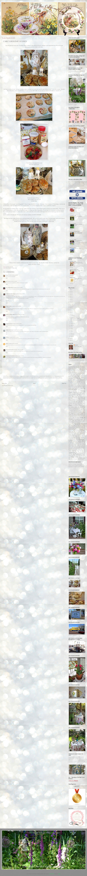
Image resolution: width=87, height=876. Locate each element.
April (71, 331)
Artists (80, 374)
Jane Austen (78, 415)
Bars (80, 375)
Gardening (82, 406)
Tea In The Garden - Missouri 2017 (77, 441)
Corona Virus (71, 395)
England (79, 401)
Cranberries (80, 395)
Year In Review (79, 458)
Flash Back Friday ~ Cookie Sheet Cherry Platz (79, 271)
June (71, 328)
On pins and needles (77, 208)
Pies (69, 426)
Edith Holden (75, 401)
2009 (70, 340)
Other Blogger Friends (72, 425)
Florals (70, 405)
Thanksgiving (73, 450)
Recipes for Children (71, 428)
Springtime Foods (79, 432)
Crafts (77, 395)
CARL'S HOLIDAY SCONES (74, 318)
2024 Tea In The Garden (79, 370)
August (72, 325)
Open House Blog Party (82, 424)
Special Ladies (80, 431)
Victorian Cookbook (82, 454)
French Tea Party (77, 405)
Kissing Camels (74, 416)
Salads (79, 429)
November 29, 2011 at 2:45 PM (17, 287)
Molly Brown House (80, 421)
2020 (70, 299)
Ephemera (79, 402)
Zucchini (82, 459)
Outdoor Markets (78, 425)
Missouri (76, 421)
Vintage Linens (74, 456)
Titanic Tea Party (80, 451)
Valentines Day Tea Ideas (81, 453)
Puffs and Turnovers (78, 426)
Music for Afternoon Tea (77, 422)
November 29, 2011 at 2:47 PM (20, 293)
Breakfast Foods (78, 380)
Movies (84, 421)
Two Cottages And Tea (9, 287)
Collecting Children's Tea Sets (75, 388)
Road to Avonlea (79, 428)
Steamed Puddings (76, 433)
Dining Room (81, 399)
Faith (84, 402)
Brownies (82, 380)
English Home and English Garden (73, 402)
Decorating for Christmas (78, 396)
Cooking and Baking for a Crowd (80, 394)
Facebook (82, 402)
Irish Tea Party (73, 415)
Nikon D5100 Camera (79, 423)
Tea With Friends (72, 207)
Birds (74, 379)
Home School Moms (77, 413)
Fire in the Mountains (74, 404)
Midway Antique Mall (72, 421)
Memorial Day (78, 419)
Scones (81, 429)
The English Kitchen (73, 261)
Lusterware (74, 419)
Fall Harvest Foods (72, 403)
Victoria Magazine (76, 454)
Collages (70, 388)
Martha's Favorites (9, 323)
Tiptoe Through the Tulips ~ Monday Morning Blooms (79, 233)
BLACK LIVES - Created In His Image (80, 379)
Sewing (76, 430)
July (71, 326)
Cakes (79, 381)
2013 (70, 310)
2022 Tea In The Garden (75, 368)
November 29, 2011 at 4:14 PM (19, 314)
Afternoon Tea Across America (81, 372)
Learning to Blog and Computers (74, 417)
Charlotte (7, 337)
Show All (84, 255)
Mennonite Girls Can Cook (74, 269)
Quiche (82, 427)
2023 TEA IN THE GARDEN (76, 369)
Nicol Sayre (73, 423)
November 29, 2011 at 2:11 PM (12, 281)
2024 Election (83, 369)
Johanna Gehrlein (9, 306)
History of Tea (77, 412)
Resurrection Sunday (77, 248)
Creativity (84, 395)
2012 (70, 312)
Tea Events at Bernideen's (72, 439)
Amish (82, 373)
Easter (72, 401)
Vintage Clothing (78, 455)
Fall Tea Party (77, 403)
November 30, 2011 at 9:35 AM (13, 343)
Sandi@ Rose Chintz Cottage (10, 293)
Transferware (72, 452)
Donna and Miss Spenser (10, 349)
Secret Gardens (73, 430)
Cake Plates (76, 381)
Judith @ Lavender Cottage (10, 314)
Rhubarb (76, 428)
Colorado (74, 392)
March (72, 333)
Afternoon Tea (74, 372)
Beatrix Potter (83, 375)
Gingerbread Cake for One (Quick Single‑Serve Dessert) (79, 262)
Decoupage (73, 399)
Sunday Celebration (72, 434)
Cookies (74, 394)
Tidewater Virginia (71, 451)
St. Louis (71, 433)
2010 (70, 338)
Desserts (76, 399)
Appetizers (77, 374)
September (72, 323)
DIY (84, 399)
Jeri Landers (81, 415)
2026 (70, 289)
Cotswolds (75, 395)
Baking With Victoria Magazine (75, 375)
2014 (70, 309)
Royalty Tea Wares (71, 429)
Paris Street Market (82, 425)
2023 (70, 294)
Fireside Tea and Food (81, 404)
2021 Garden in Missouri (75, 367)
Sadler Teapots (76, 429)
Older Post (64, 383)
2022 (70, 296)
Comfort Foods (78, 393)
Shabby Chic (73, 431)
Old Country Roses (75, 424)
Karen (7, 275)
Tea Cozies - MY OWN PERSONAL (78, 437)
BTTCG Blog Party (71, 381)
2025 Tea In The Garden (79, 371)
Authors (82, 374)
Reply (7, 284)
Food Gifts (73, 405)
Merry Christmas (77, 420)
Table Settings (75, 435)
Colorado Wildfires (73, 393)
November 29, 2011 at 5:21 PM (16, 323)
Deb (6, 281)
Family (81, 403)
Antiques (74, 374)
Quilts (84, 427)
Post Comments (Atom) (9, 385)
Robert (7, 343)
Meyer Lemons (83, 420)
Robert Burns (83, 428)
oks (83, 423)
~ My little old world (73, 215)
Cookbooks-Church (71, 394)
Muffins (73, 422)
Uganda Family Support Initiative (79, 452)
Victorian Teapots (71, 455)
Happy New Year (81, 410)
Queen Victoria (78, 427)
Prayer (74, 426)
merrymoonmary (51, 873)
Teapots (70, 450)
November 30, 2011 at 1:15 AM (13, 337)
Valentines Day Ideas (72, 453)
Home (34, 383)
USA (84, 452)
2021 (70, 297)
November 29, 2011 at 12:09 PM (13, 275)
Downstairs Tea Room (72, 400)
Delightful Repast (72, 277)
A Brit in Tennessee (73, 223)
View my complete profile (77, 346)
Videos (74, 455)
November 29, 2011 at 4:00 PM (16, 306)
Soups (77, 431)
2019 (70, 301)
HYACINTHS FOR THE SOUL (75, 231)
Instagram (70, 415)
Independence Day (82, 414)
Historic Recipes (73, 412)
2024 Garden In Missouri (72, 370)
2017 (70, 304)
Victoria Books (70, 454)
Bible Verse (71, 379)
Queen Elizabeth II (73, 427)
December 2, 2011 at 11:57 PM (18, 349)
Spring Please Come (73, 432)
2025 (70, 291)
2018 (70, 302)
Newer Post (4, 383)
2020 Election (77, 366)
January (72, 336)
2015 (70, 307)
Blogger (59, 873)
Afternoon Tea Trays (72, 373)
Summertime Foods (82, 433)
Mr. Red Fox (70, 422)
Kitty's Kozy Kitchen (73, 239)
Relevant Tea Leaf (72, 247)
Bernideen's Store (78, 377)
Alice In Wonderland (78, 373)
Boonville (72, 380)
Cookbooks (83, 393)
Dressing (81, 400)
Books (70, 380)
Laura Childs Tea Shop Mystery (80, 416)
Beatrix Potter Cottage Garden (74, 376)
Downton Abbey (77, 400)
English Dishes (83, 401)
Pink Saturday (72, 426)
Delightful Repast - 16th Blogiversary (78, 279)
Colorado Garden (79, 392)
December (72, 315)
